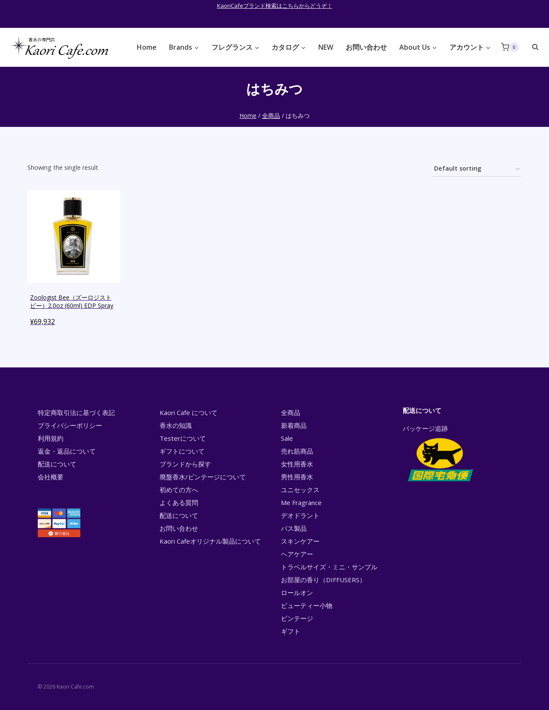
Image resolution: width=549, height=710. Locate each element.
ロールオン (297, 592)
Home (147, 47)
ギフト (290, 631)
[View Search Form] (531, 47)
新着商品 (294, 425)
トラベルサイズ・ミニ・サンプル (329, 567)
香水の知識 (176, 425)
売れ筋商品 (297, 451)
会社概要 (50, 476)
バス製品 (294, 528)
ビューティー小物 (306, 605)
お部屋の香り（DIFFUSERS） (323, 579)
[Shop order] (477, 169)
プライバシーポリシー (70, 425)
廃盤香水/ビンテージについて (203, 476)
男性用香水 (297, 476)
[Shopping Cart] (510, 47)
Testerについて (183, 438)
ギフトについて (182, 451)
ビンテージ (297, 618)
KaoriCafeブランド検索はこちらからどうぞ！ (274, 5)
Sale (287, 438)
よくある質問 (179, 502)
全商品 (290, 412)
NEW (325, 47)
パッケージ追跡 (440, 454)
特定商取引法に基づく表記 (76, 412)
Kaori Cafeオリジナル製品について (210, 541)
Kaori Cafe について (188, 412)
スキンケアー (300, 541)
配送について (57, 464)
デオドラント (300, 515)
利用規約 (50, 438)
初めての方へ (179, 489)
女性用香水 (297, 464)
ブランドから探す (185, 464)
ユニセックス (300, 489)
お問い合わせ (366, 47)
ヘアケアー (297, 554)
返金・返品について (67, 451)
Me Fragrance (301, 502)
